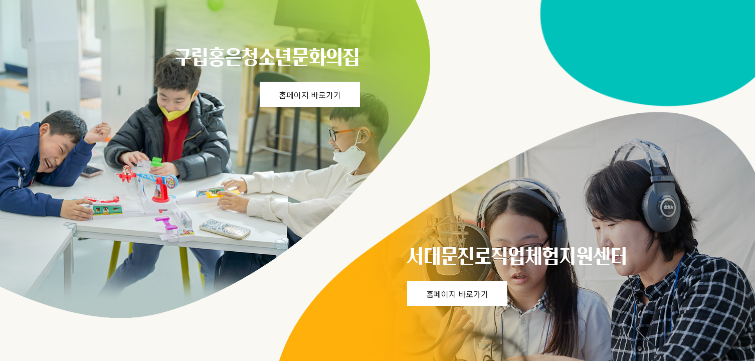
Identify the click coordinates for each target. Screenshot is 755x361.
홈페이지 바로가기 (310, 95)
